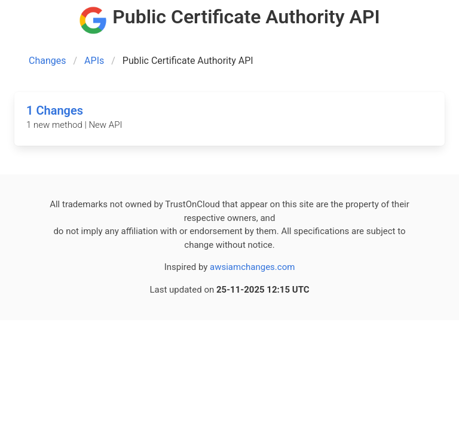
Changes (47, 60)
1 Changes (54, 110)
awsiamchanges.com (252, 267)
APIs (94, 60)
